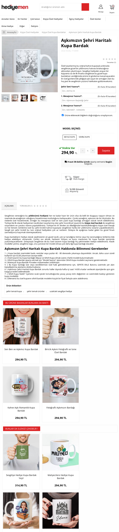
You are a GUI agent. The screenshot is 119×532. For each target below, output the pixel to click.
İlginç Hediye (46, 516)
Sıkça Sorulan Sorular (11, 478)
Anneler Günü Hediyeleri (12, 506)
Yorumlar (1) (111, 62)
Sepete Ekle (106, 151)
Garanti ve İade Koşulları (12, 469)
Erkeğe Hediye (47, 493)
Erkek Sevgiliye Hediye (90, 469)
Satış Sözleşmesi (9, 465)
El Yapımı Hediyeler (49, 469)
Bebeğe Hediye (47, 506)
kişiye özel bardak (93, 222)
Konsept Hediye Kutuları (91, 456)
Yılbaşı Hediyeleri (9, 502)
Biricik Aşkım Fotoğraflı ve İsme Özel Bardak (45, 339)
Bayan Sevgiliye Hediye (91, 474)
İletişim (34, 26)
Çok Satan (35, 19)
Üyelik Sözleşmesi (9, 460)
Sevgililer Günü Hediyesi (12, 493)
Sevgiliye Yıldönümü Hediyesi (93, 478)
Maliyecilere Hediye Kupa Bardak (45, 398)
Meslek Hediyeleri (49, 478)
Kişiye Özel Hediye (49, 456)
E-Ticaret (50, 528)
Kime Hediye (7, 26)
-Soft (43, 528)
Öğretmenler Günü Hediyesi (13, 511)
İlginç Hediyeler (76, 19)
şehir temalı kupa (14, 290)
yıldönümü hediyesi (38, 215)
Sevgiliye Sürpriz (48, 474)
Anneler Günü (8, 19)
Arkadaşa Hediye (48, 511)
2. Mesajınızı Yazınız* (71, 105)
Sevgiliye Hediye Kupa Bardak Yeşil (16, 398)
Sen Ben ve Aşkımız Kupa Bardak (16, 338)
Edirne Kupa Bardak (103, 396)
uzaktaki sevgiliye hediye (61, 290)
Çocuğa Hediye (47, 502)
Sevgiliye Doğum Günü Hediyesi (94, 465)
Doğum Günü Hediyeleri (12, 497)
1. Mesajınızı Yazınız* (71, 96)
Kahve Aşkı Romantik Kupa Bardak (74, 338)
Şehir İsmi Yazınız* (70, 86)
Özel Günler (95, 19)
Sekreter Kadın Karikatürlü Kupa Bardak (74, 399)
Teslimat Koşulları (9, 456)
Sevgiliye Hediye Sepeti (91, 460)
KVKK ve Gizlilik (8, 474)
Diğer (22, 26)
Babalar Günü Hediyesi (11, 516)
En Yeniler (22, 19)
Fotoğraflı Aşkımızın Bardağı (103, 338)
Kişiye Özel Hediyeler (53, 19)
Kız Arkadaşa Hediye (50, 465)
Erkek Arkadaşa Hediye (51, 460)
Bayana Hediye (47, 497)
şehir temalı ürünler (36, 290)
